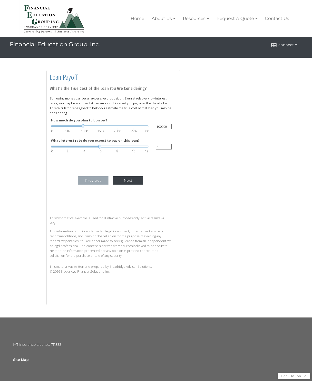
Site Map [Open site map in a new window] (21, 359)
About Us (162, 18)
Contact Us (277, 18)
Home (137, 18)
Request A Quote (235, 18)
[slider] (99, 126)
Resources (194, 18)
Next (128, 180)
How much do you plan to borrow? (79, 120)
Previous (93, 180)
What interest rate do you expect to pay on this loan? (95, 140)
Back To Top (294, 376)
